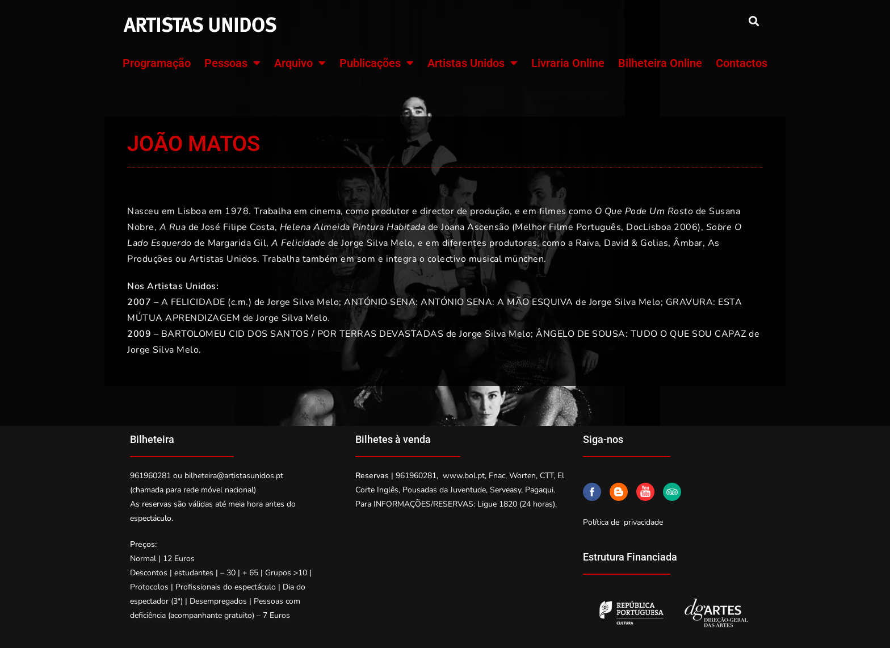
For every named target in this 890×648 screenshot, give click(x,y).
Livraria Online (567, 63)
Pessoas (232, 63)
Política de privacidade (623, 522)
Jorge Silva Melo (303, 302)
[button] (753, 20)
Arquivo (300, 63)
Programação (157, 63)
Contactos (741, 63)
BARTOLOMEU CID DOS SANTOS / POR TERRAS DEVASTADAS (302, 334)
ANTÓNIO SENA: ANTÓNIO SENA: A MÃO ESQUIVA (458, 302)
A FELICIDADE (193, 302)
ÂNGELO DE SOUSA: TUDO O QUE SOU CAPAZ (641, 334)
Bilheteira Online (660, 63)
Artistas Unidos (472, 63)
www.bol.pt (464, 475)
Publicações (376, 63)
